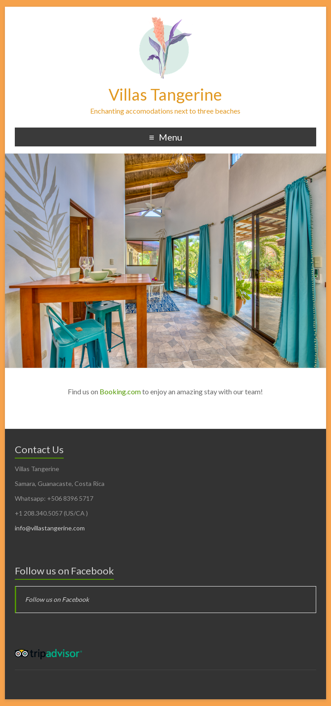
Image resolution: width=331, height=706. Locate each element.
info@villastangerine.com (50, 528)
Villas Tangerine (165, 94)
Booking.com (120, 391)
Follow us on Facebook (64, 571)
